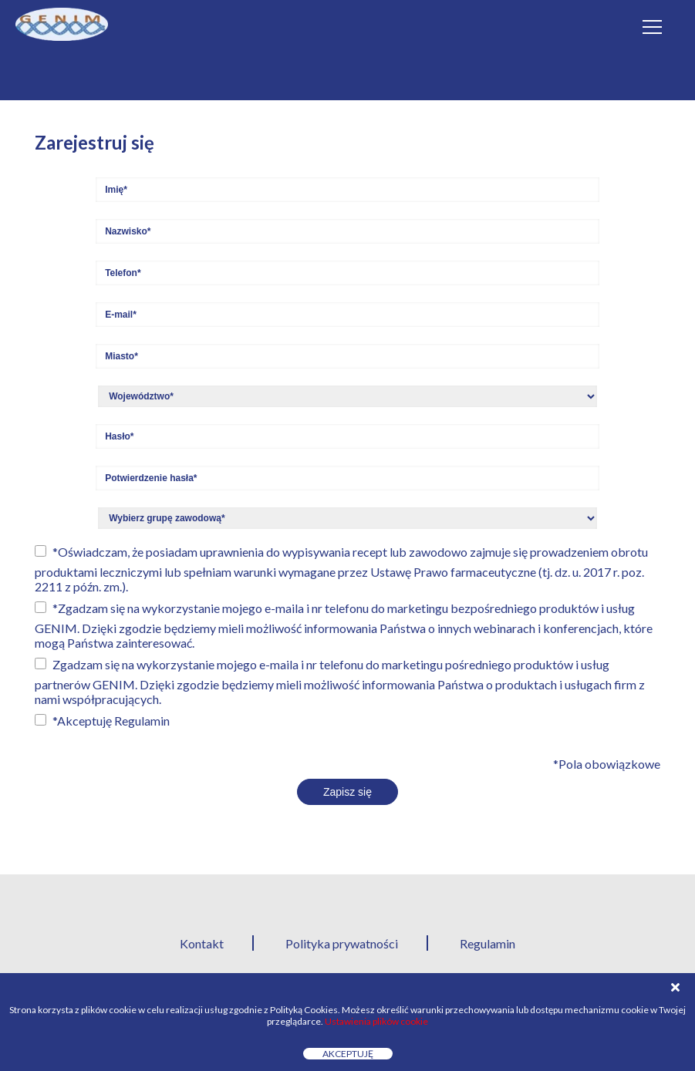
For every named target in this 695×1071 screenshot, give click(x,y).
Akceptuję (347, 1053)
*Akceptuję (111, 720)
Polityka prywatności (341, 943)
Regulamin (142, 720)
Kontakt (202, 943)
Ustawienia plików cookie (376, 1021)
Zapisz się (347, 792)
